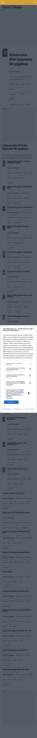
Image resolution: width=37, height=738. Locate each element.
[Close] (33, 329)
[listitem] (18, 364)
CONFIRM (11, 402)
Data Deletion (7, 409)
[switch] (29, 369)
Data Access (18, 409)
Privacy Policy (29, 409)
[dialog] (18, 369)
